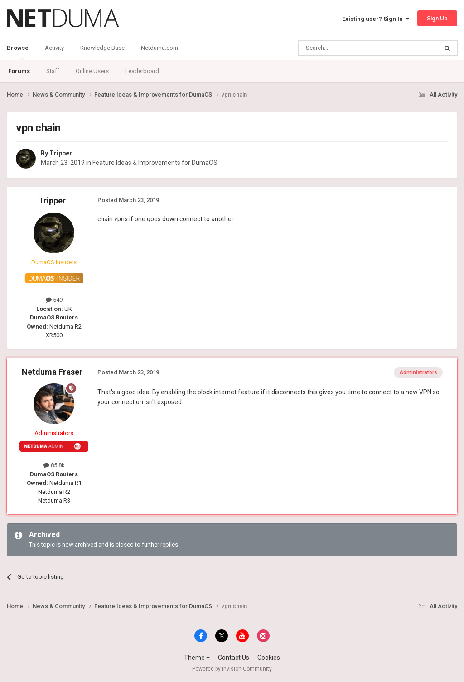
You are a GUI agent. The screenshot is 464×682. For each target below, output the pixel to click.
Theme (197, 657)
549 (54, 299)
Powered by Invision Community (232, 669)
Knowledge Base (102, 47)
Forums (19, 71)
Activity (54, 47)
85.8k (54, 465)
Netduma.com (159, 47)
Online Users (92, 71)
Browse (18, 52)
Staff (52, 71)
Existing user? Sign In (375, 18)
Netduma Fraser (52, 372)
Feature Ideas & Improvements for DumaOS (155, 162)
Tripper (60, 153)
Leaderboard (142, 71)
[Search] (346, 48)
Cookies (268, 657)
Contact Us (233, 657)
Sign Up (437, 18)
